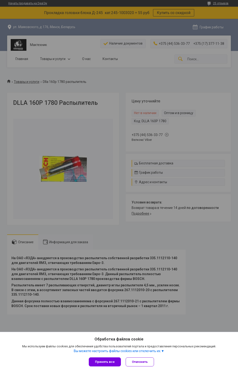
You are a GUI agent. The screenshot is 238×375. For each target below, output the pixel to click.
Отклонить (140, 362)
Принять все (105, 362)
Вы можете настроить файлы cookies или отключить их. (117, 351)
